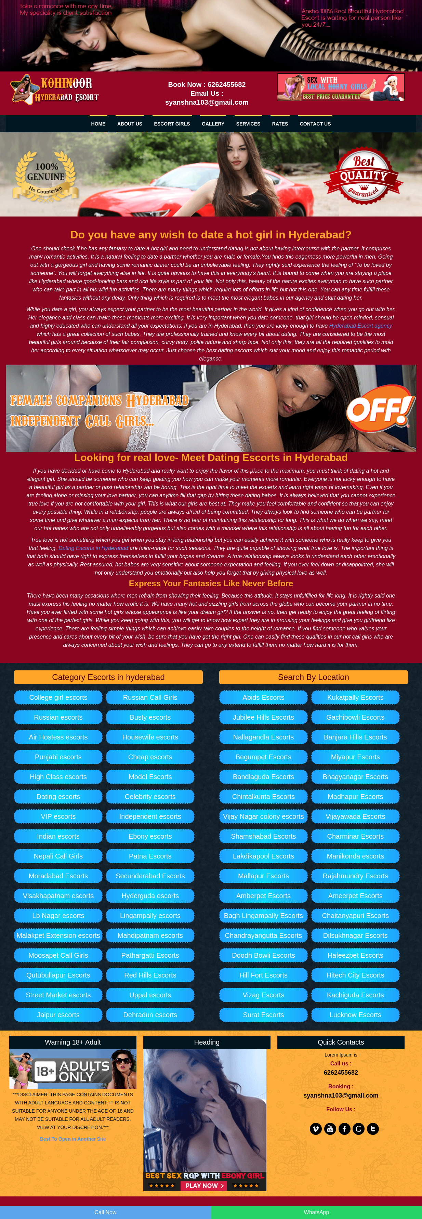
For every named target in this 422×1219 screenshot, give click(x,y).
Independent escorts (150, 816)
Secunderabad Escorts (150, 876)
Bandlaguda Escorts (263, 777)
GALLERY (213, 124)
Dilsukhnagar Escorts (355, 935)
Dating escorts (58, 796)
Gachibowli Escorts (355, 717)
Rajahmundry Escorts (355, 876)
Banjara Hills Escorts (355, 737)
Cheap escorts (150, 757)
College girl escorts (58, 697)
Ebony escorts (150, 836)
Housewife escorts (150, 737)
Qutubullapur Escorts (58, 975)
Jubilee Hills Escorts (263, 717)
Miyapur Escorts (355, 757)
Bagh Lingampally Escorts (263, 915)
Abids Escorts (263, 697)
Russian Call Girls (150, 697)
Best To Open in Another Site (73, 1139)
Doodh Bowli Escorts (263, 955)
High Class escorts (58, 777)
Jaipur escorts (58, 1015)
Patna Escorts (150, 856)
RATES (280, 124)
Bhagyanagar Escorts (355, 777)
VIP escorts (58, 816)
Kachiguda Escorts (355, 995)
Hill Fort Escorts (263, 975)
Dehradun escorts (150, 1015)
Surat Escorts (263, 1015)
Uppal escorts (150, 995)
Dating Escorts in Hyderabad (93, 548)
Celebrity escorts (150, 796)
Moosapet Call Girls (58, 955)
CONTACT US (315, 124)
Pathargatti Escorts (150, 955)
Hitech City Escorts (355, 975)
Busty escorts (150, 717)
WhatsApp (316, 1212)
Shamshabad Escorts (263, 836)
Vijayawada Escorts (355, 816)
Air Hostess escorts (58, 737)
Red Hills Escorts (150, 975)
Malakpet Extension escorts (58, 935)
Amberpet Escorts (263, 896)
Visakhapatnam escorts (58, 896)
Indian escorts (58, 836)
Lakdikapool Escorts (263, 856)
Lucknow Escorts (355, 1015)
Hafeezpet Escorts (355, 955)
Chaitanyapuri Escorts (355, 915)
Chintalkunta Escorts (263, 796)
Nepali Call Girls (58, 856)
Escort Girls (172, 124)
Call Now (105, 1212)
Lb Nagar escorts (58, 915)
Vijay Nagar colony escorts (263, 816)
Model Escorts (150, 777)
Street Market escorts (58, 995)
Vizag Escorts (263, 995)
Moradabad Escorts (58, 876)
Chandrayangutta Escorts (263, 935)
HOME (98, 124)
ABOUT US (129, 124)
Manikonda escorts (355, 856)
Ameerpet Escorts (355, 896)
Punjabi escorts (58, 757)
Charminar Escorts (355, 836)
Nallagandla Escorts (263, 737)
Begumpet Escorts (263, 757)
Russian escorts (58, 717)
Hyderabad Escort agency (360, 326)
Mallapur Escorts (263, 876)
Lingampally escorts (150, 915)
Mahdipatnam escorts (150, 935)
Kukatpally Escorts (355, 697)
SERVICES (248, 124)
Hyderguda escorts (150, 896)
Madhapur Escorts (355, 796)
